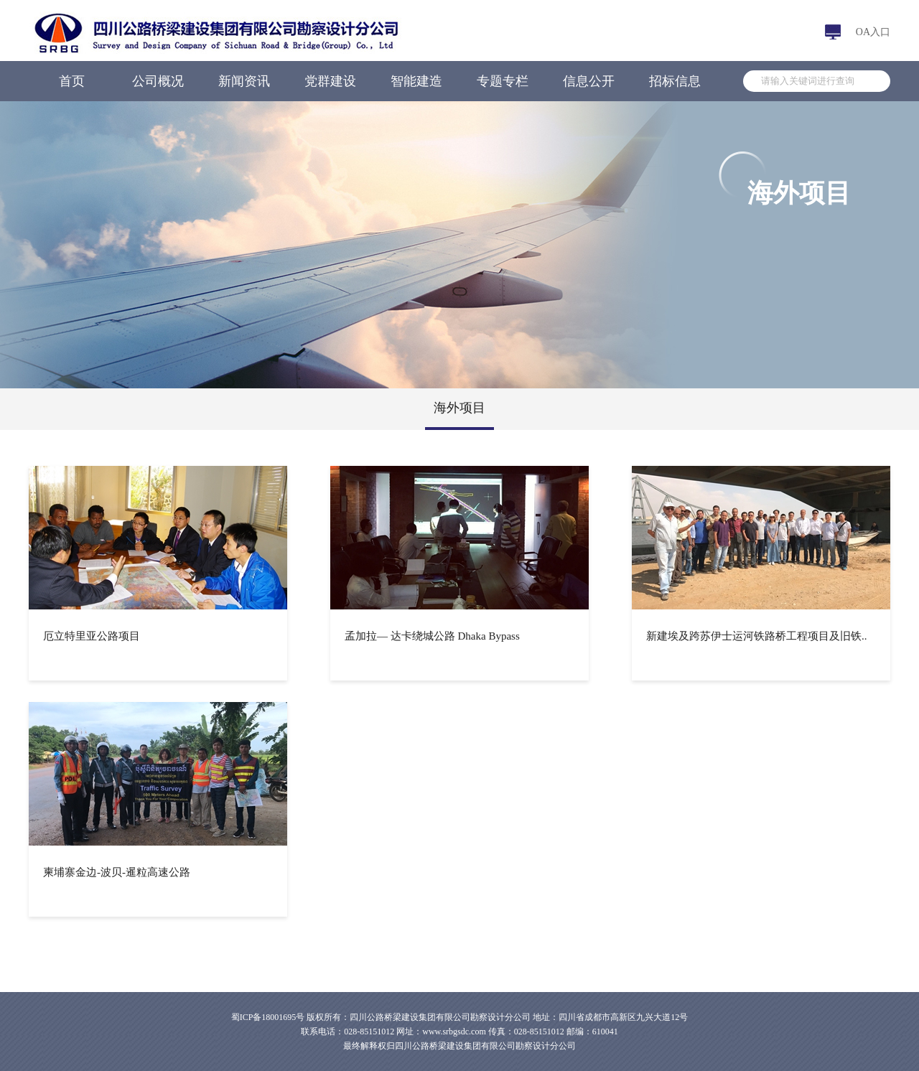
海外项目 (459, 408)
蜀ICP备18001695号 (268, 1017)
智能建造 (416, 81)
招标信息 (675, 81)
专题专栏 (502, 81)
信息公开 (589, 81)
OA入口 (873, 32)
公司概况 (158, 81)
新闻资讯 (244, 81)
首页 (72, 81)
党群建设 (330, 81)
